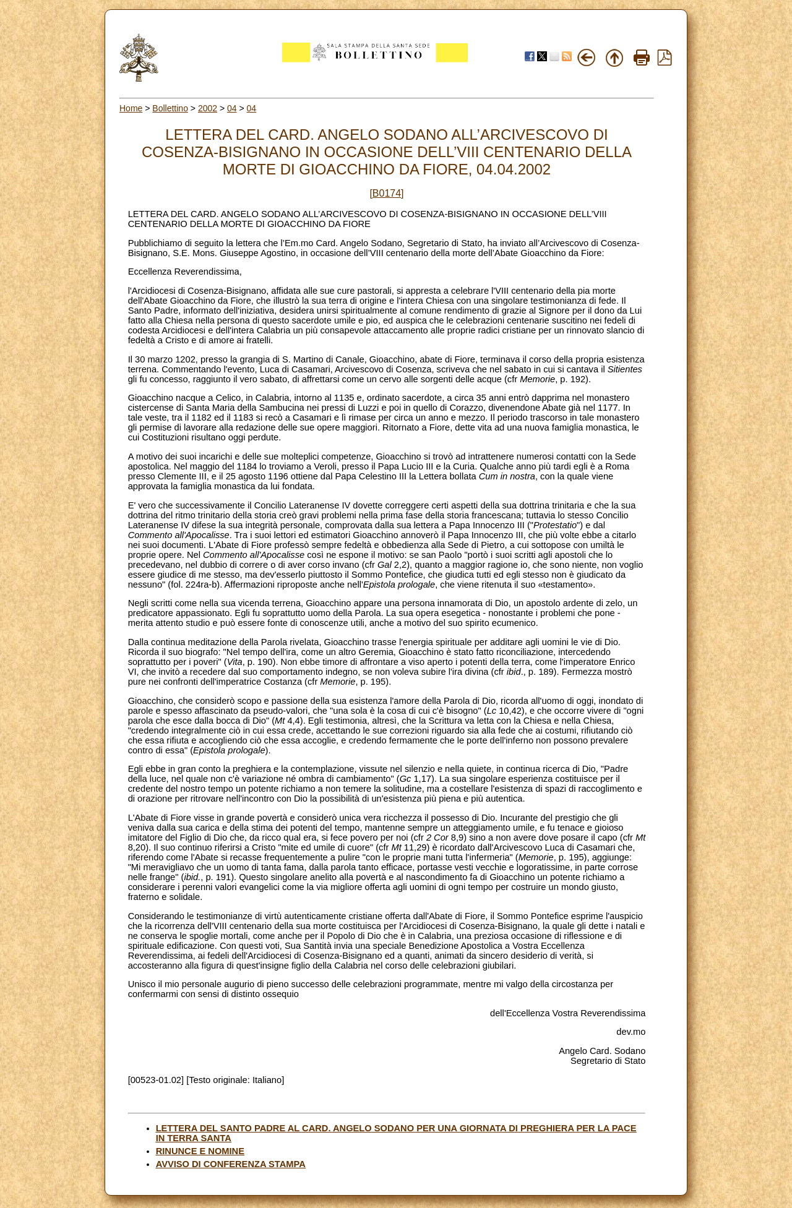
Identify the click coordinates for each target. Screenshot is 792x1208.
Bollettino (170, 108)
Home (130, 108)
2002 (207, 108)
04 (232, 108)
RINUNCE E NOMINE (200, 1151)
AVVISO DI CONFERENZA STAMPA (231, 1164)
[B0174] (386, 193)
